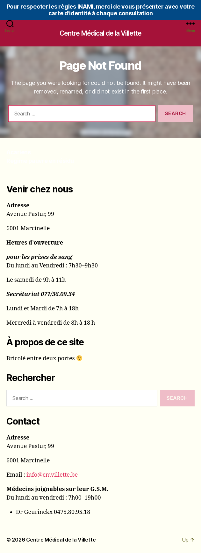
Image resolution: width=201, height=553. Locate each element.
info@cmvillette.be (51, 475)
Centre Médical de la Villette (101, 33)
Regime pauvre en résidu (40, 160)
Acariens (18, 152)
